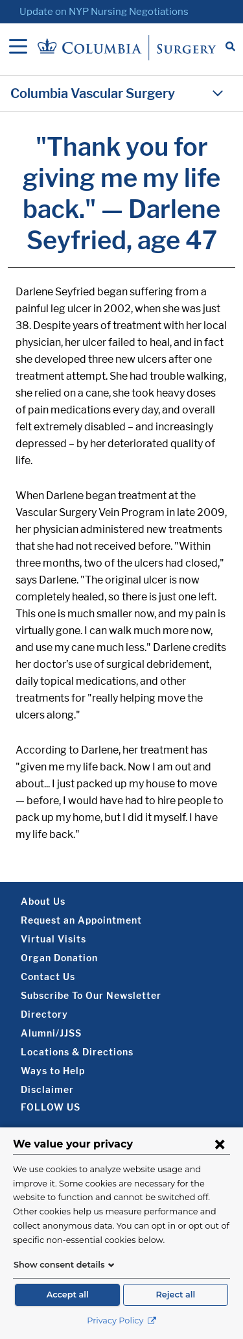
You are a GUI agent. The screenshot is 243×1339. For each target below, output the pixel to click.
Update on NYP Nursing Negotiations (104, 12)
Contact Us (48, 976)
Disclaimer (47, 1089)
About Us (43, 901)
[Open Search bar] (230, 47)
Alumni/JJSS (51, 1032)
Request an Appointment (81, 920)
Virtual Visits (53, 938)
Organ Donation (59, 957)
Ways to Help (53, 1070)
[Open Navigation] (18, 47)
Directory (44, 1014)
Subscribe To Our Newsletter (91, 995)
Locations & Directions (77, 1051)
